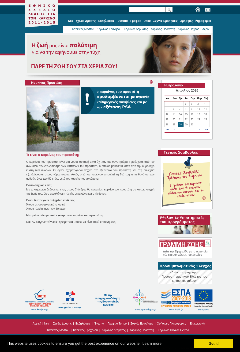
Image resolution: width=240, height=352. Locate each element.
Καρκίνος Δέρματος (136, 29)
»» (206, 129)
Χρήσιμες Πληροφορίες (171, 323)
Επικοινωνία (197, 323)
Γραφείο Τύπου (117, 323)
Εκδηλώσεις (82, 323)
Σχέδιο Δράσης (62, 323)
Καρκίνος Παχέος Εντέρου (194, 29)
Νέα (46, 323)
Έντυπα (99, 323)
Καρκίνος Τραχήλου (109, 29)
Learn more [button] (151, 343)
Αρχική (37, 323)
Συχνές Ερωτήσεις (142, 323)
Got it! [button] (214, 343)
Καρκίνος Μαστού (83, 29)
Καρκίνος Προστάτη (162, 29)
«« (167, 129)
